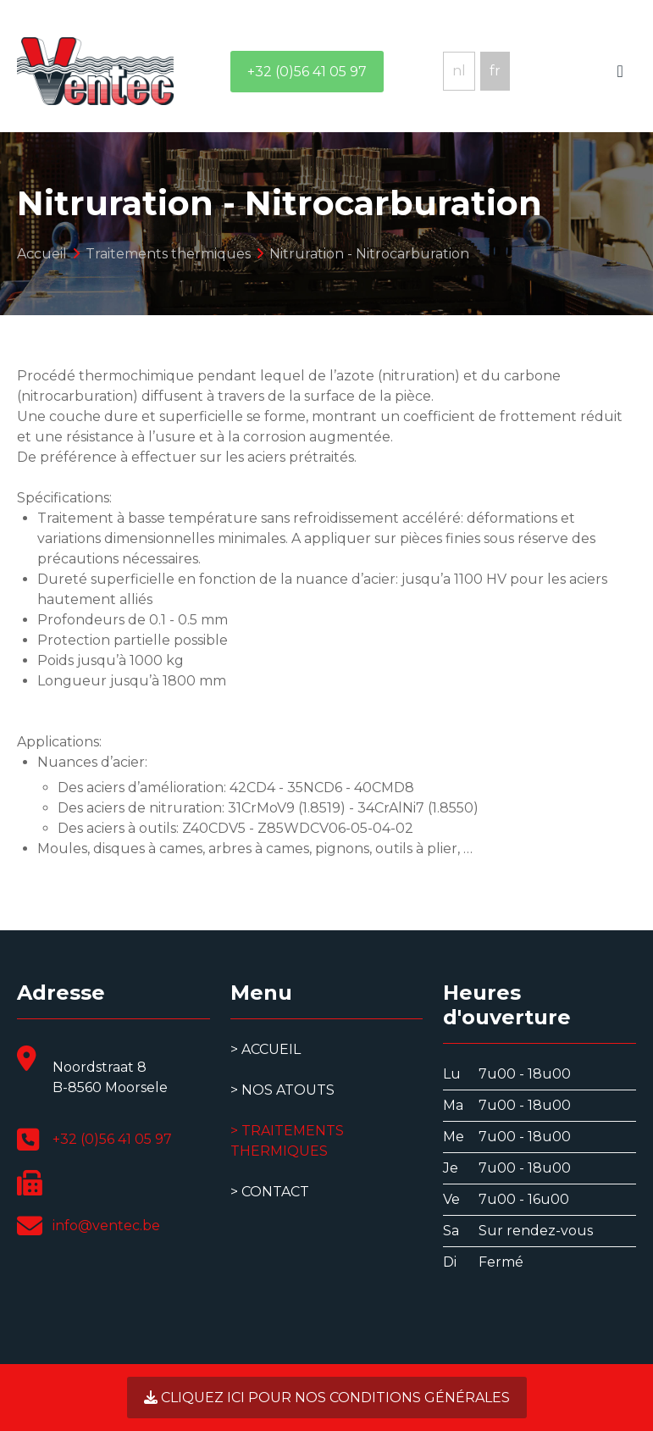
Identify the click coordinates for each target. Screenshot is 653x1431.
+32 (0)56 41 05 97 (307, 72)
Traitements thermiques (287, 1141)
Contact (275, 1192)
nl (459, 71)
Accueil (271, 1049)
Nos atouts (288, 1090)
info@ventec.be (106, 1225)
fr (495, 71)
